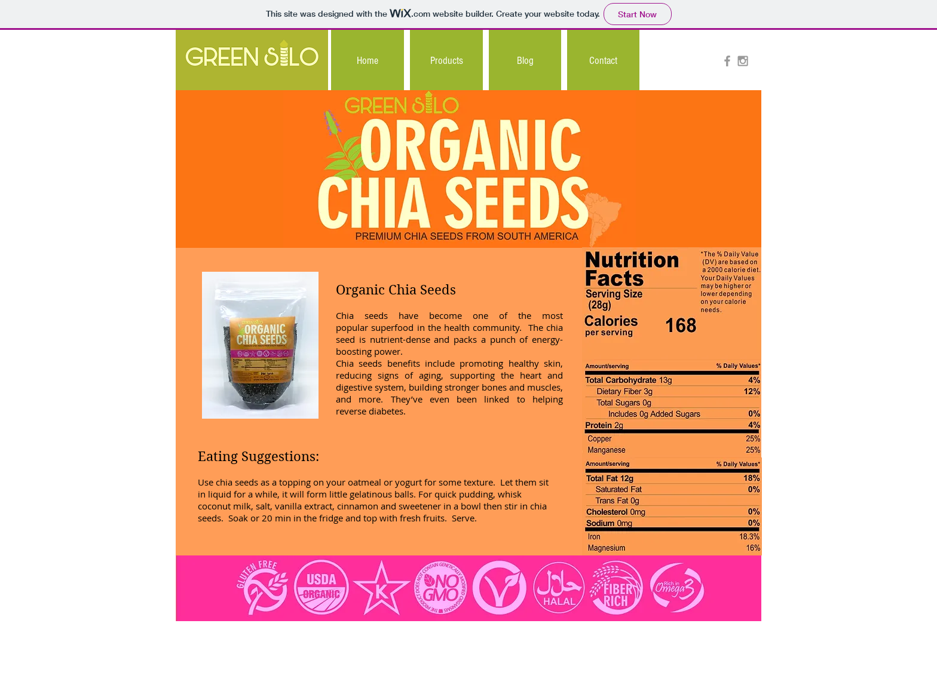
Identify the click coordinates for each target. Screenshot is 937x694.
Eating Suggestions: (258, 456)
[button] (446, 60)
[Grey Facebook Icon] (727, 61)
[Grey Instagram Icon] (743, 61)
